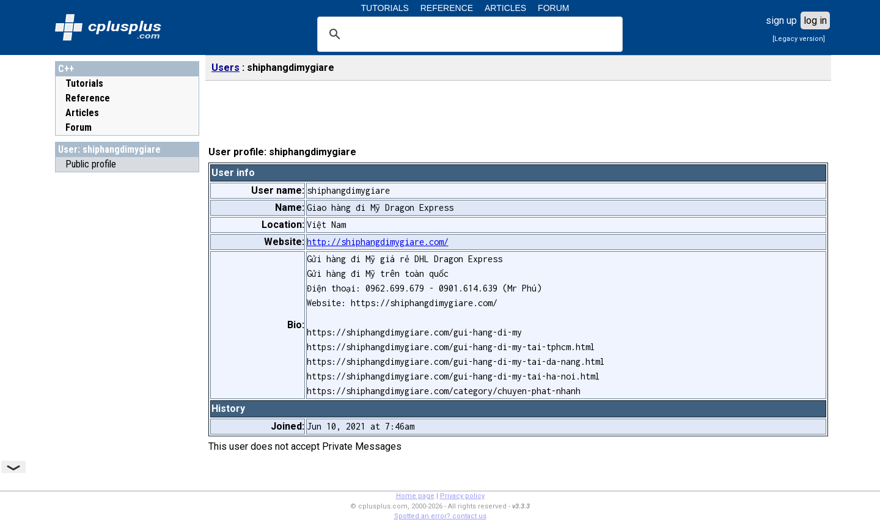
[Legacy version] (798, 39)
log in (815, 20)
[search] (468, 34)
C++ (66, 69)
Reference (87, 98)
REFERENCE (446, 8)
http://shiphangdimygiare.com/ (378, 242)
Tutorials (84, 83)
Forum (78, 127)
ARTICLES (505, 8)
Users (225, 67)
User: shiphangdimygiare (109, 149)
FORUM (553, 8)
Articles (82, 113)
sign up (781, 20)
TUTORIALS (385, 8)
